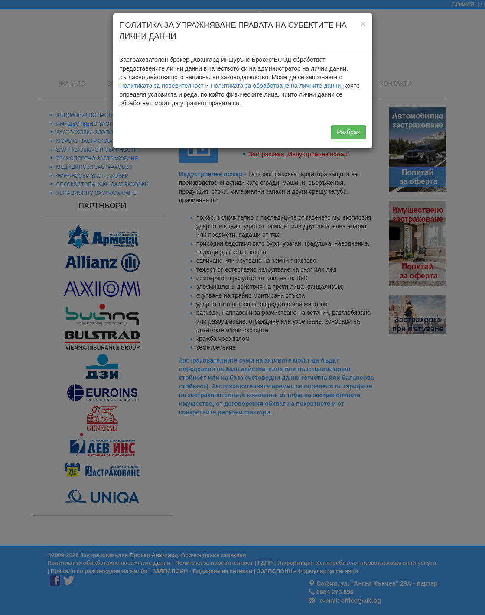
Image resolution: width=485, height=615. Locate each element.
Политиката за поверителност (162, 85)
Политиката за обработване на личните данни (276, 85)
